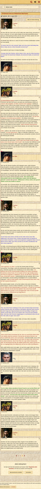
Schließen (13, 487)
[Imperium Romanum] (0, 1)
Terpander (4, 16)
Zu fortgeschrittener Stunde (7, 100)
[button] (39, 1)
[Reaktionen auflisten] (2, 151)
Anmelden (28, 472)
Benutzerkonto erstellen (16, 472)
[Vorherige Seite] (16, 456)
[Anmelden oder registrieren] (35, 1)
